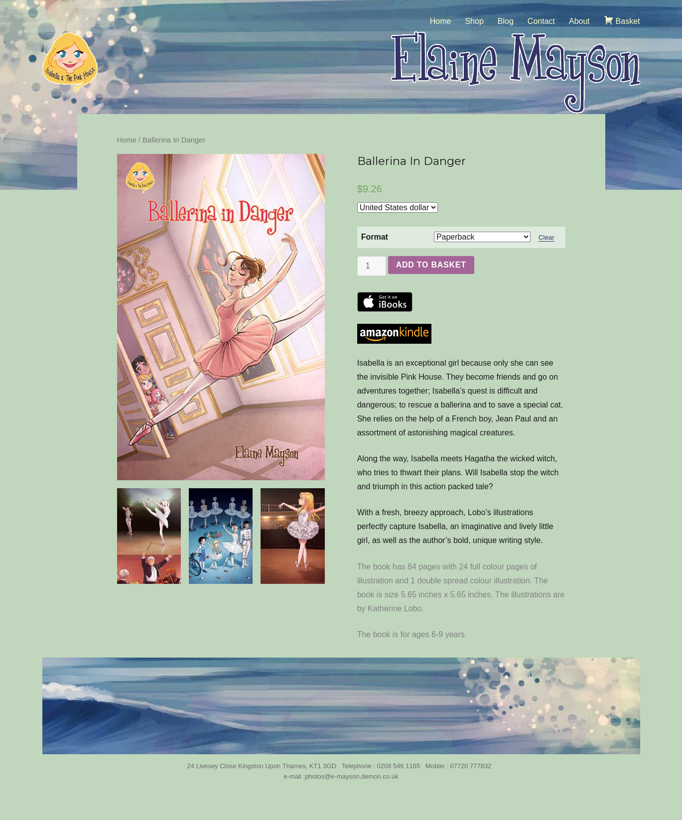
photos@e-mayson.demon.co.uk (351, 776)
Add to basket (431, 265)
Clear (546, 237)
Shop (474, 21)
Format (374, 237)
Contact (541, 21)
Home (440, 21)
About (579, 21)
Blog (506, 21)
